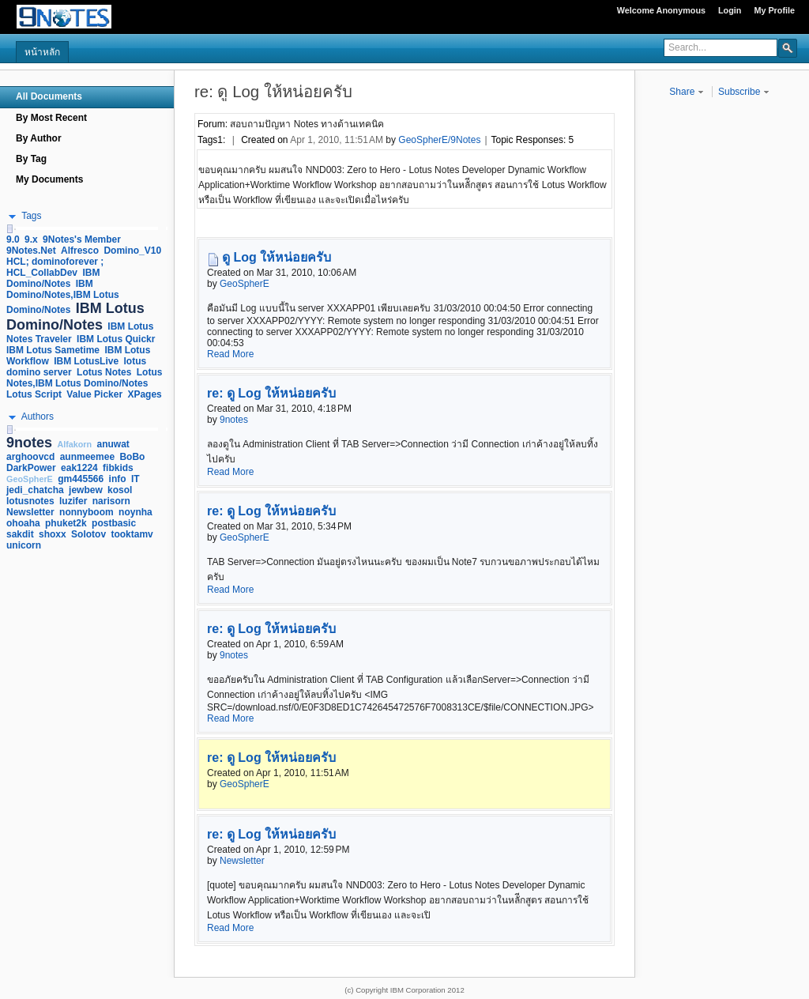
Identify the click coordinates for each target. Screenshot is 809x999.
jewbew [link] (86, 490)
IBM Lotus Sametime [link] (53, 350)
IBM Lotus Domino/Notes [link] (75, 316)
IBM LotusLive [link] (86, 361)
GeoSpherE (244, 283)
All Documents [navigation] (49, 96)
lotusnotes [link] (30, 501)
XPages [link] (144, 394)
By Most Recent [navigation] (51, 117)
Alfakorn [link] (74, 444)
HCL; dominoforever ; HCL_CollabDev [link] (54, 267)
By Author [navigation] (39, 138)
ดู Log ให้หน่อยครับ (276, 257)
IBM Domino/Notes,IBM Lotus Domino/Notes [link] (62, 296)
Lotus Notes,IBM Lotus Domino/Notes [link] (84, 378)
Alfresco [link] (80, 250)
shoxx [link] (52, 534)
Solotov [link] (88, 534)
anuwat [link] (113, 444)
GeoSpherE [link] (29, 479)
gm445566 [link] (80, 478)
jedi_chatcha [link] (35, 490)
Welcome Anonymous (661, 10)
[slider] (9, 228)
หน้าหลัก (42, 52)
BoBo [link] (132, 456)
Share (686, 91)
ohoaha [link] (23, 523)
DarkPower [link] (31, 467)
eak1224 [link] (79, 467)
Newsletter (242, 860)
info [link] (117, 478)
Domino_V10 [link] (132, 250)
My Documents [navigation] (49, 179)
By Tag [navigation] (31, 158)
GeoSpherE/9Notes (439, 139)
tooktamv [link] (131, 534)
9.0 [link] (13, 239)
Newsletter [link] (30, 512)
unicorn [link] (23, 545)
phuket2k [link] (66, 523)
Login (729, 10)
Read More (230, 354)
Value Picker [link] (94, 394)
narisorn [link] (111, 501)
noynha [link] (135, 512)
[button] (787, 47)
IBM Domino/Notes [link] (53, 278)
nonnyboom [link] (86, 512)
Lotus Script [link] (34, 394)
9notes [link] (29, 442)
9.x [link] (31, 239)
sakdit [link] (20, 534)
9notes (234, 419)
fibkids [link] (118, 467)
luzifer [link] (73, 501)
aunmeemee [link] (87, 456)
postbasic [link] (114, 523)
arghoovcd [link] (30, 456)
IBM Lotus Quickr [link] (116, 339)
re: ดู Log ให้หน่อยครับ (271, 393)
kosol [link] (119, 490)
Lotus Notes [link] (104, 372)
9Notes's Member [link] (82, 239)
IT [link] (135, 478)
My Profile (774, 10)
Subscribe (743, 91)
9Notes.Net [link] (31, 250)
